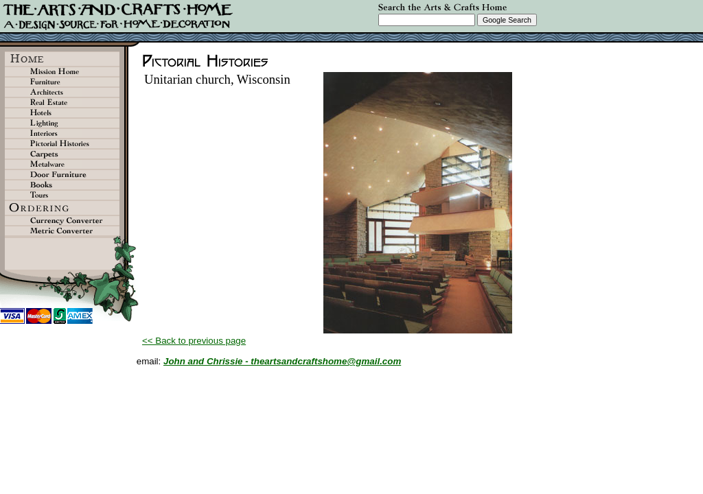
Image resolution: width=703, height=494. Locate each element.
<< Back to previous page (194, 341)
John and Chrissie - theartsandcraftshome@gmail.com (282, 361)
